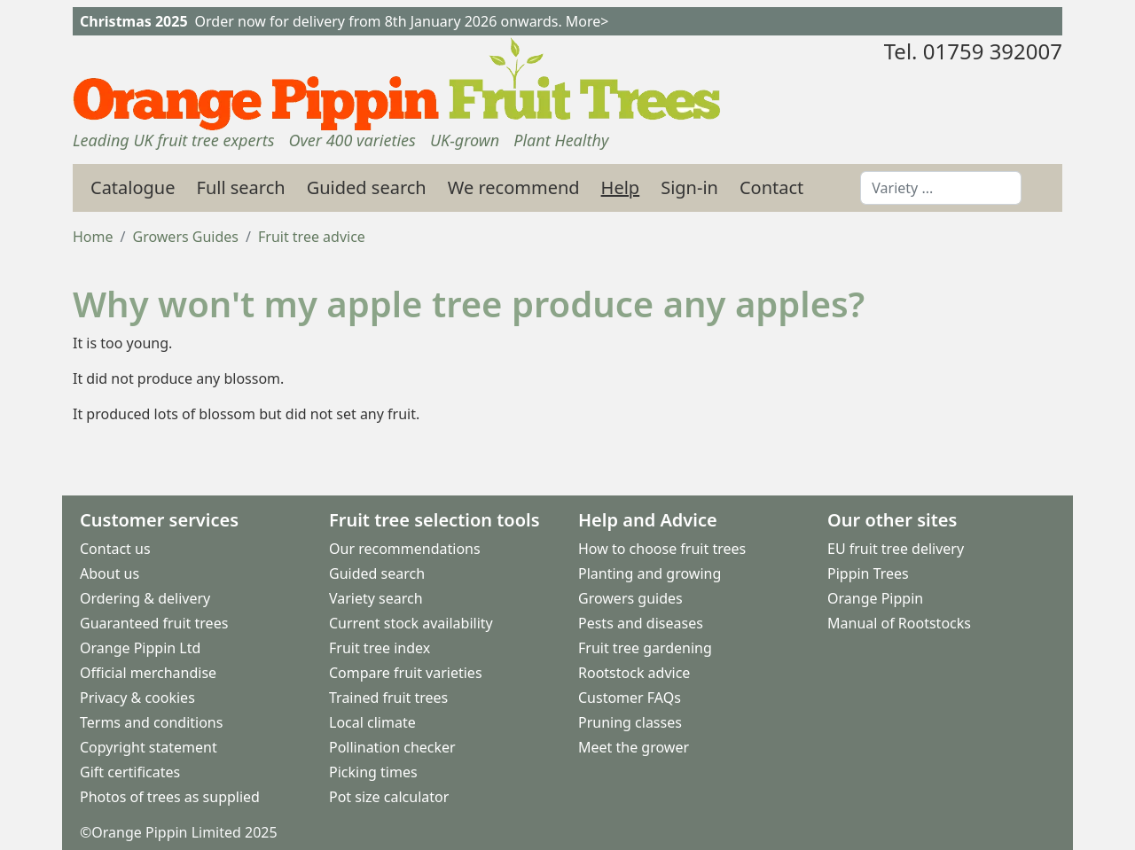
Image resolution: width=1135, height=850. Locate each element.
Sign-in (689, 187)
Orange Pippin (875, 598)
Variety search (376, 598)
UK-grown (464, 140)
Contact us (115, 548)
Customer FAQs (629, 697)
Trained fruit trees (388, 697)
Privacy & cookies (137, 697)
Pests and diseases (640, 623)
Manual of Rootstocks (899, 623)
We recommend (514, 187)
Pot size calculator (389, 797)
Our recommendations (405, 548)
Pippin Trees (868, 573)
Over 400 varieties (351, 140)
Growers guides (630, 598)
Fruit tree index (379, 648)
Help (620, 187)
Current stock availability (411, 623)
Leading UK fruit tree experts (173, 140)
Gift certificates (130, 772)
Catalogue (133, 187)
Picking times (373, 772)
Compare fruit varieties (405, 672)
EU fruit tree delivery (895, 548)
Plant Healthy (560, 140)
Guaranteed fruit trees (154, 623)
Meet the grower (633, 747)
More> (587, 21)
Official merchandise (148, 672)
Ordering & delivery (145, 598)
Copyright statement (148, 747)
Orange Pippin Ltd (140, 648)
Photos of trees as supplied (170, 797)
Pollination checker (392, 747)
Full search (241, 187)
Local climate (372, 722)
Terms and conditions (151, 722)
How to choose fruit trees (662, 548)
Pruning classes (630, 722)
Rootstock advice (634, 672)
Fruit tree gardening (645, 648)
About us (109, 573)
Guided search (367, 187)
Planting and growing (649, 573)
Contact (771, 187)
